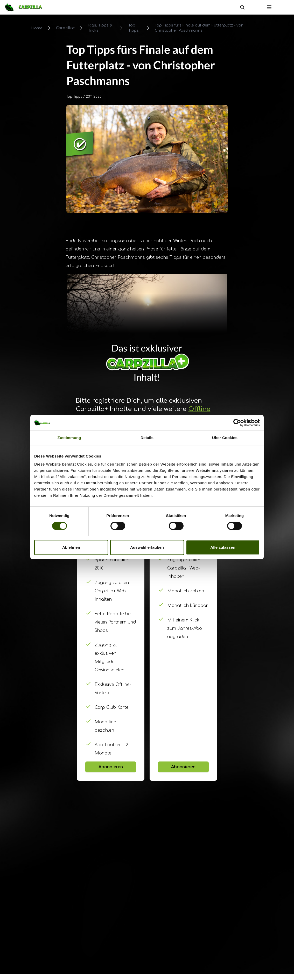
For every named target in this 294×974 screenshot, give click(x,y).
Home (37, 28)
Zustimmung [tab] (69, 437)
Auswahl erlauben (147, 547)
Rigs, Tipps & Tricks (100, 27)
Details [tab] (147, 437)
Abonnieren (111, 767)
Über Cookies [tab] (224, 437)
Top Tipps (133, 27)
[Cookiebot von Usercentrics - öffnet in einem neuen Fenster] (237, 423)
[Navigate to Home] (26, 7)
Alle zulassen (222, 547)
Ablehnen (71, 547)
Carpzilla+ (65, 28)
